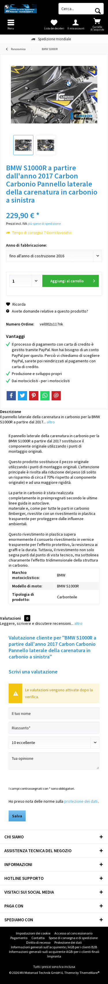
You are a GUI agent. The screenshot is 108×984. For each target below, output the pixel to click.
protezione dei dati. (81, 801)
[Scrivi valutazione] (54, 742)
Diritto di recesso (38, 942)
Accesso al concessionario (73, 933)
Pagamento (18, 938)
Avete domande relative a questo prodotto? (47, 311)
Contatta (38, 938)
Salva (17, 816)
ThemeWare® (89, 972)
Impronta (54, 956)
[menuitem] (97, 24)
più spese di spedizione (44, 223)
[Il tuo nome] (54, 713)
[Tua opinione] (54, 761)
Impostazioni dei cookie (33, 933)
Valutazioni (10, 618)
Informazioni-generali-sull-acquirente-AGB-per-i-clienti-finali (54, 951)
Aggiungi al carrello (72, 279)
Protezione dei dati (68, 942)
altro (50, 422)
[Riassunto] (54, 728)
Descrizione (10, 411)
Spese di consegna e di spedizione (73, 938)
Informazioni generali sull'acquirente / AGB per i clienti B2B (54, 947)
